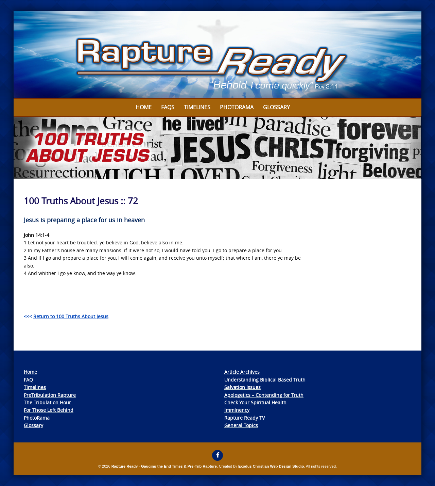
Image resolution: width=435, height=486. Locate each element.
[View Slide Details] (217, 55)
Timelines (197, 107)
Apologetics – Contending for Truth (263, 395)
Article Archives (242, 372)
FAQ (28, 379)
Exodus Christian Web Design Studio (271, 466)
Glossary (276, 107)
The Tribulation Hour (47, 402)
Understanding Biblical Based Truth (265, 379)
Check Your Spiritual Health (255, 402)
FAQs (167, 107)
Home (144, 107)
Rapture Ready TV (244, 418)
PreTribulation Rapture (50, 395)
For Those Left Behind (48, 410)
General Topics (241, 425)
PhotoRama (37, 418)
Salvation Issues (242, 387)
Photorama (237, 107)
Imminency (236, 410)
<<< (66, 316)
